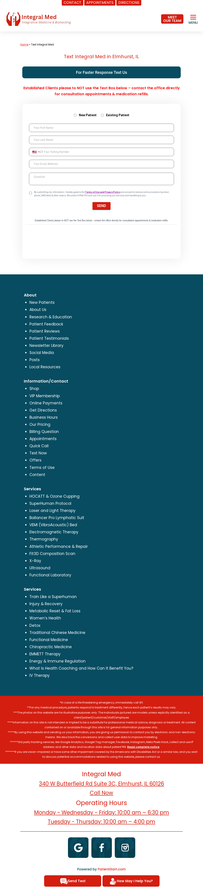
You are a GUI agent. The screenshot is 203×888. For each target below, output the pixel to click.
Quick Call (39, 446)
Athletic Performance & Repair (58, 546)
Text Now (38, 453)
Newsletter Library (46, 345)
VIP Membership (44, 396)
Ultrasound (39, 568)
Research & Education (50, 317)
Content (37, 474)
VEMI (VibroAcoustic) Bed (53, 525)
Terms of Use (42, 467)
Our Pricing (39, 424)
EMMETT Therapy (45, 654)
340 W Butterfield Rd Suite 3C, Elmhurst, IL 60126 (101, 783)
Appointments (43, 438)
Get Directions (43, 410)
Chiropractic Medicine (50, 647)
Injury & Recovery (46, 603)
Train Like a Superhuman (53, 596)
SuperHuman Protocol (50, 503)
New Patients (42, 302)
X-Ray (35, 560)
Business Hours (43, 417)
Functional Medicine (48, 639)
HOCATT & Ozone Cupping (54, 496)
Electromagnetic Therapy (53, 532)
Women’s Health (45, 618)
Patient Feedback (46, 324)
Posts (34, 359)
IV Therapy (39, 675)
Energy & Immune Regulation (57, 661)
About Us (37, 309)
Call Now (101, 793)
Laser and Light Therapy (52, 510)
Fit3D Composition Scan (52, 553)
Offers (35, 460)
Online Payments (45, 403)
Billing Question (44, 431)
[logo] (38, 18)
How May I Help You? (131, 881)
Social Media (41, 352)
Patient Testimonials (49, 338)
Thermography (43, 539)
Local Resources (44, 367)
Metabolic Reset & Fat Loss (54, 611)
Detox (34, 625)
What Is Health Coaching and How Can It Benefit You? (81, 668)
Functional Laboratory (50, 575)
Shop (34, 388)
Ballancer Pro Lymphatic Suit (56, 517)
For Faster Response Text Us (101, 72)
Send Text (73, 881)
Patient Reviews (44, 331)
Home (24, 44)
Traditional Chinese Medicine (57, 632)
